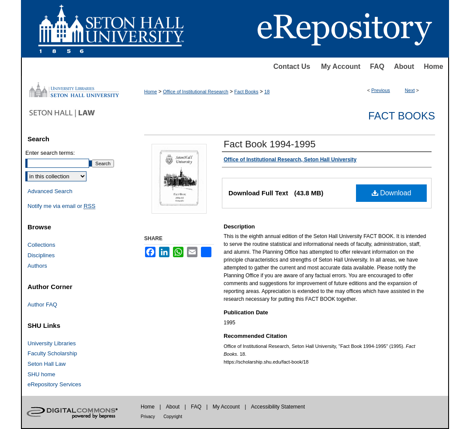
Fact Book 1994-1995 (269, 144)
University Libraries (52, 343)
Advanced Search (50, 191)
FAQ (377, 66)
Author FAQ (42, 304)
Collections (41, 245)
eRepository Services (54, 384)
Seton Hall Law (47, 364)
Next (410, 90)
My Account (340, 66)
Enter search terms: (50, 153)
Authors (37, 265)
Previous (380, 90)
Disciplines (41, 255)
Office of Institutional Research (195, 91)
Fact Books (246, 91)
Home (433, 66)
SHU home (41, 374)
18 (267, 91)
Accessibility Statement (278, 407)
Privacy (148, 416)
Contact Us (291, 66)
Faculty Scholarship (52, 353)
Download (391, 193)
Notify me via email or (61, 206)
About (404, 66)
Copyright (172, 416)
